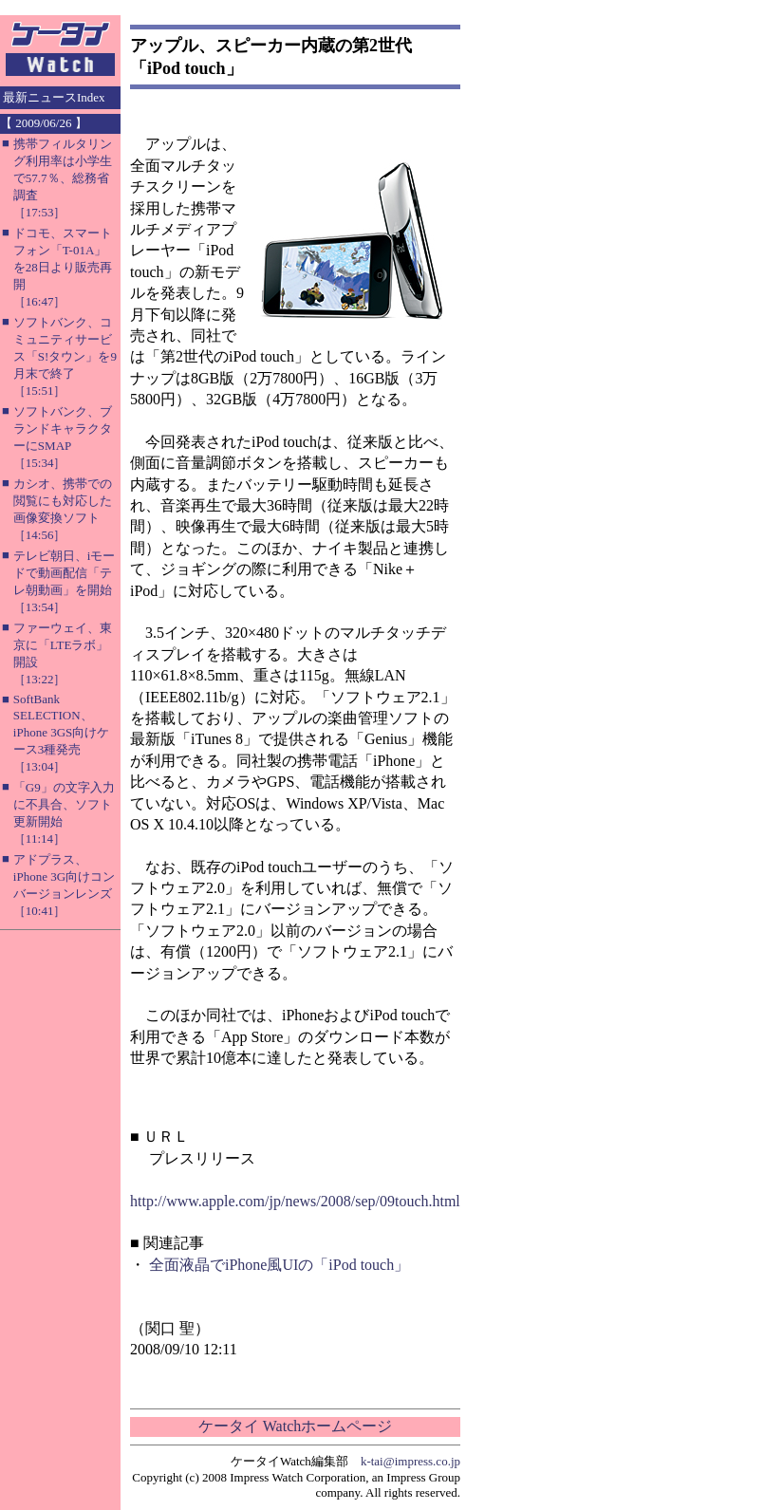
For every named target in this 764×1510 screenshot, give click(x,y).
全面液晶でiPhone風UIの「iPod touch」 (279, 1265)
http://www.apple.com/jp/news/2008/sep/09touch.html (295, 1201)
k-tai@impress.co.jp (410, 1461)
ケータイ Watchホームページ (295, 1426)
